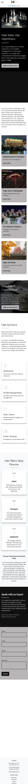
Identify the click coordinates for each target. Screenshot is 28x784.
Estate (14, 781)
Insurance (14, 783)
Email (3, 641)
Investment (14, 779)
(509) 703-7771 (15, 763)
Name (3, 631)
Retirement (14, 777)
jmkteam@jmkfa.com (14, 771)
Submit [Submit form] (5, 674)
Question (4, 660)
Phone (3, 651)
